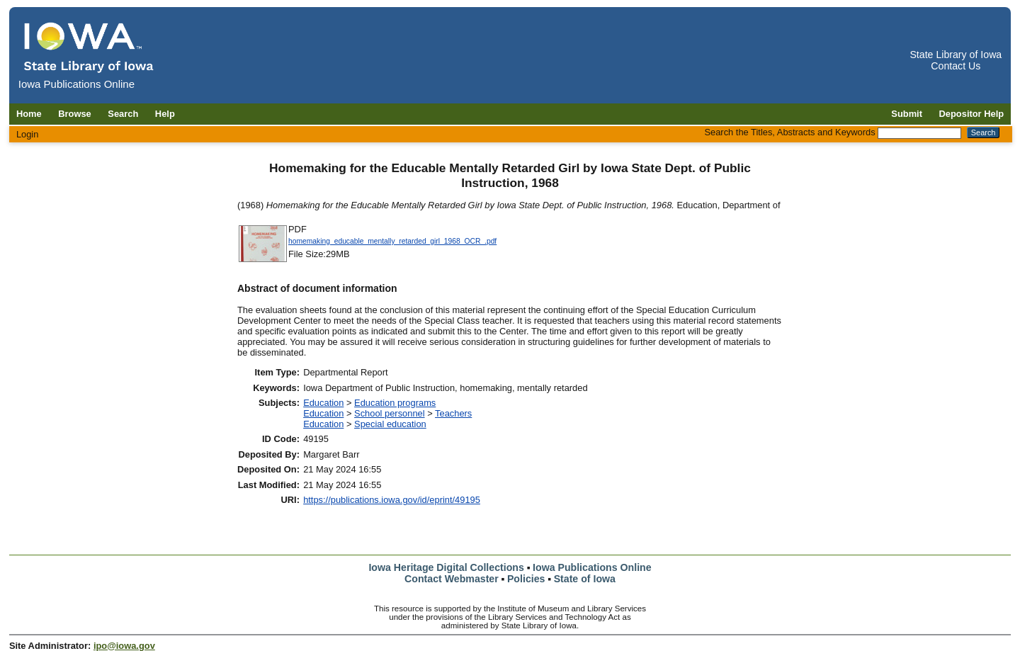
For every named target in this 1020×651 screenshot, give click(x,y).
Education (323, 402)
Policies (526, 578)
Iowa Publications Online (592, 567)
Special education (390, 424)
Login (27, 134)
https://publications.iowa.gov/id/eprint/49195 (391, 499)
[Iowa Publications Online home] (89, 47)
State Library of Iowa (956, 54)
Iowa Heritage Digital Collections (445, 567)
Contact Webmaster (451, 578)
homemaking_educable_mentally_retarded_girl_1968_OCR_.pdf (392, 241)
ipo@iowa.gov (124, 645)
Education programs (395, 402)
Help (165, 113)
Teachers (453, 413)
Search (123, 113)
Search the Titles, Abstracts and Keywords (789, 132)
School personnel (389, 413)
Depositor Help (971, 113)
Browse (74, 113)
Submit (906, 113)
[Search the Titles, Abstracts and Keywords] (919, 133)
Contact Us (955, 66)
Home (29, 113)
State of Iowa (585, 578)
